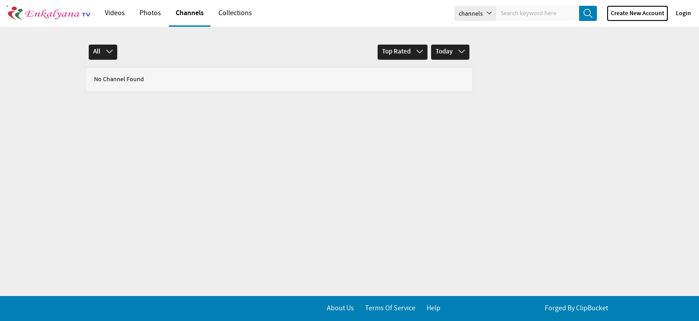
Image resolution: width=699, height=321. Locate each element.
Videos (115, 13)
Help (433, 308)
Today (450, 51)
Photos (150, 13)
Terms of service (390, 308)
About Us (340, 308)
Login (683, 13)
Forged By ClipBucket (576, 308)
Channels (190, 13)
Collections (235, 13)
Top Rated (402, 51)
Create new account (637, 13)
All (103, 51)
